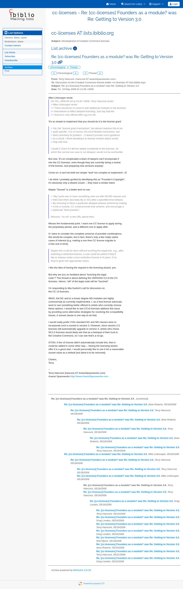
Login (174, 4)
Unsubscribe (11, 60)
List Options (14, 32)
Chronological (58, 67)
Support (154, 4)
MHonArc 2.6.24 (82, 570)
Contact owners (13, 45)
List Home (10, 52)
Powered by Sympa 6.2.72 (93, 584)
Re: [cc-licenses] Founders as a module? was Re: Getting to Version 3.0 (105, 404)
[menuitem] (110, 4)
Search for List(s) (131, 4)
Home (111, 4)
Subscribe (10, 56)
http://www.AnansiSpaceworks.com (89, 376)
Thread (74, 67)
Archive (8, 67)
